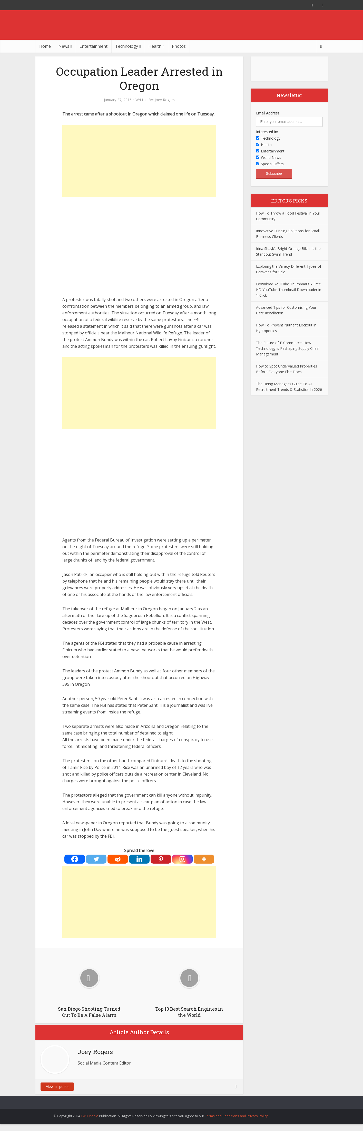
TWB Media (89, 1116)
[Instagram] (182, 859)
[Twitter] (96, 859)
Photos (179, 46)
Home (45, 46)
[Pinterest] (161, 859)
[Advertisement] (139, 161)
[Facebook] (74, 859)
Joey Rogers (165, 100)
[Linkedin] (139, 859)
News (63, 46)
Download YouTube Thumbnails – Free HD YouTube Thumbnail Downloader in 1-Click (288, 290)
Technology (126, 46)
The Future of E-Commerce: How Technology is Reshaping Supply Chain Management (287, 348)
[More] (204, 859)
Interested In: (267, 131)
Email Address (267, 113)
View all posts (57, 1086)
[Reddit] (117, 859)
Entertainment (93, 46)
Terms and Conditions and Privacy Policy (236, 1116)
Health (155, 46)
